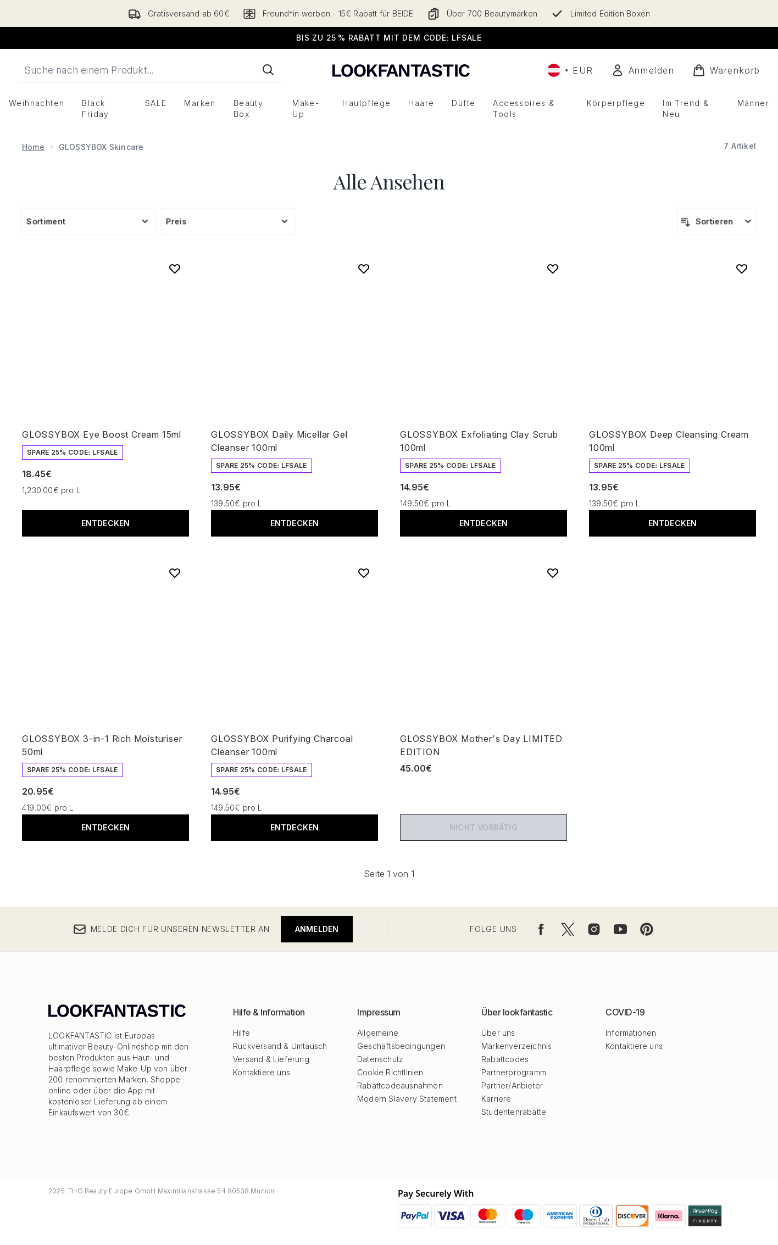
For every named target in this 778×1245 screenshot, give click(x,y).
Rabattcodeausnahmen (400, 1085)
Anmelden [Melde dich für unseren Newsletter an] (317, 929)
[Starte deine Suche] (149, 70)
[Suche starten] (268, 70)
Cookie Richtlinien (390, 1072)
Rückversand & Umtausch (280, 1046)
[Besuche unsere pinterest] (646, 929)
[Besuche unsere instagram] (594, 929)
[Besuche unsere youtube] (620, 929)
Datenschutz (380, 1059)
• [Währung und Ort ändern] (570, 70)
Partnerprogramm (513, 1072)
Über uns (498, 1032)
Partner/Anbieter (512, 1085)
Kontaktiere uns (261, 1072)
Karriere (496, 1098)
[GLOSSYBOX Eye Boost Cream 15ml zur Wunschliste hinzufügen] (175, 268)
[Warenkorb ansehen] (726, 70)
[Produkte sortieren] (716, 221)
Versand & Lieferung (271, 1059)
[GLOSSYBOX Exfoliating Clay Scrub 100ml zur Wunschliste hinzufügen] (553, 268)
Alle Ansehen (389, 181)
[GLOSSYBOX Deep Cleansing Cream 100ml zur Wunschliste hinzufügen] (742, 268)
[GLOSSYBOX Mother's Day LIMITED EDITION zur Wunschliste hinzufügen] (553, 573)
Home (33, 147)
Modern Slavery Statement (407, 1098)
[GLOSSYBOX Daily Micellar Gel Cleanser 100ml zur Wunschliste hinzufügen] (364, 268)
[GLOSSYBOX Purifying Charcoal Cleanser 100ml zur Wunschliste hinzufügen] (364, 573)
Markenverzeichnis (516, 1046)
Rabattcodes (505, 1059)
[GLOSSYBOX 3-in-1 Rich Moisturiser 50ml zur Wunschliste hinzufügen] (175, 573)
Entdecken (105, 523)
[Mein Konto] (643, 70)
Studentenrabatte (513, 1111)
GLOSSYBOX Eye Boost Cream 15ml (101, 434)
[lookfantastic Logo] (401, 70)
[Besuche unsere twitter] (567, 929)
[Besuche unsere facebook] (541, 929)
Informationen (631, 1032)
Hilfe (241, 1032)
